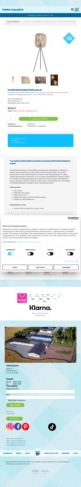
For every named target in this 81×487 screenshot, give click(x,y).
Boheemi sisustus (50, 21)
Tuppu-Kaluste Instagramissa (16, 440)
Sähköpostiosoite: (12, 389)
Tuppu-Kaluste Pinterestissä (15, 445)
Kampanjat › (10, 411)
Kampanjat (66, 453)
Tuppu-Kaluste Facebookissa (15, 443)
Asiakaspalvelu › (40, 315)
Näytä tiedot (69, 261)
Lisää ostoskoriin (38, 119)
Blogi (75, 453)
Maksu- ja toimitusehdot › (40, 313)
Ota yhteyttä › (14, 418)
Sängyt (19, 453)
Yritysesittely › (11, 413)
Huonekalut (8, 453)
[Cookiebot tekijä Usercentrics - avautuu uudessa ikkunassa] (69, 218)
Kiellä (15, 267)
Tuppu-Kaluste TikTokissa (14, 438)
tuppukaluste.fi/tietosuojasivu (28, 242)
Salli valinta (40, 267)
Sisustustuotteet (51, 453)
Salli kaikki (66, 267)
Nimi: (8, 394)
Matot (27, 453)
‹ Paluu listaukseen (13, 21)
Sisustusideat (37, 21)
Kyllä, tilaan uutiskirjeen (16, 400)
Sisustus (27, 21)
